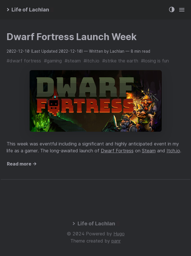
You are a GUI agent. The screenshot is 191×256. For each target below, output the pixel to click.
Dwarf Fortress (117, 150)
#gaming (53, 61)
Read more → (22, 164)
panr (116, 241)
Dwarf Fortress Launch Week (72, 36)
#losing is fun (155, 61)
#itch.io (91, 61)
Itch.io (173, 150)
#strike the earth (120, 61)
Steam (149, 150)
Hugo (119, 234)
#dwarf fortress (24, 61)
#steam (73, 61)
